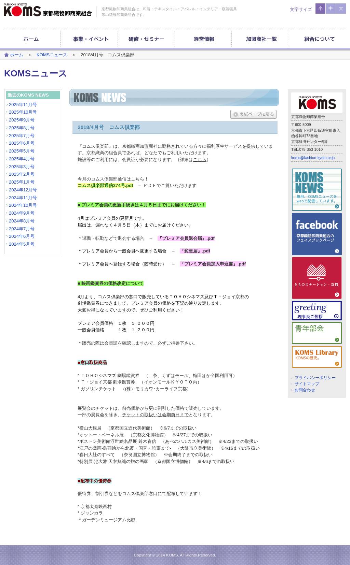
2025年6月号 (22, 143)
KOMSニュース (52, 54)
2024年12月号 (23, 189)
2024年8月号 (22, 220)
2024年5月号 (22, 244)
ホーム (16, 54)
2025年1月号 (22, 182)
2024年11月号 (23, 197)
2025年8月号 (22, 127)
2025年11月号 (23, 104)
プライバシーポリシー (315, 377)
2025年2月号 (22, 174)
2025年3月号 (22, 166)
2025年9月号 (22, 119)
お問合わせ (305, 390)
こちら (199, 159)
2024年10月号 (23, 205)
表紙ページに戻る (253, 114)
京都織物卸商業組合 (48, 9)
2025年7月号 (22, 135)
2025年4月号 (22, 158)
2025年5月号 (22, 151)
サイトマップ (307, 383)
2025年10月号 (23, 112)
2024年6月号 (22, 236)
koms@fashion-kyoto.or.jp (313, 158)
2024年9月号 (22, 213)
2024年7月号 (22, 228)
